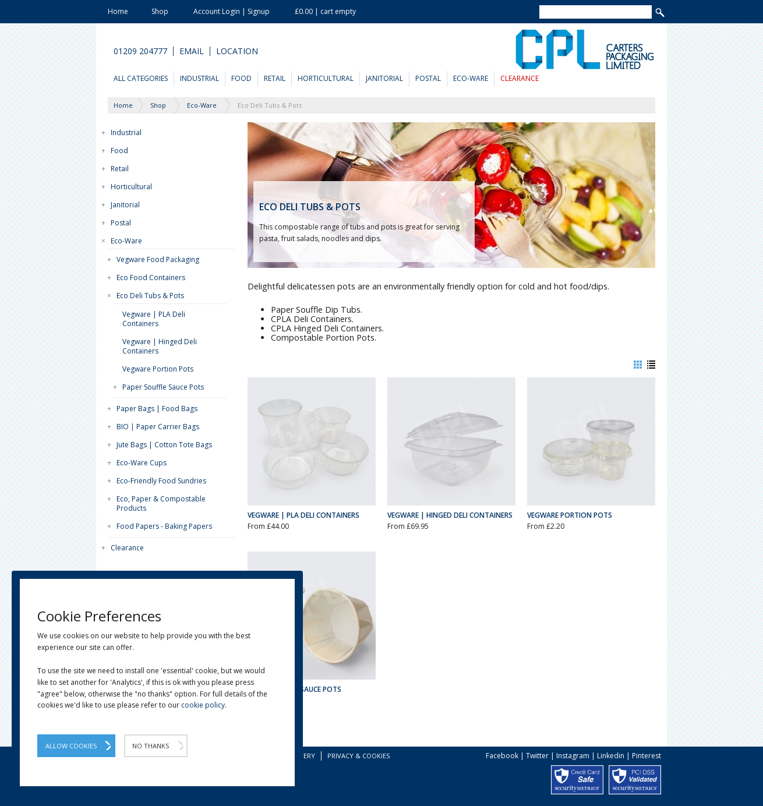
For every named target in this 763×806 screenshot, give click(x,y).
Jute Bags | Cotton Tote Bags (164, 445)
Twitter (537, 756)
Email (191, 51)
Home (118, 11)
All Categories (141, 78)
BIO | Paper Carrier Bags (157, 427)
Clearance (519, 78)
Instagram (572, 756)
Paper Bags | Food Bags (156, 408)
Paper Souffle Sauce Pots (163, 387)
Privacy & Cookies (358, 755)
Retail (274, 78)
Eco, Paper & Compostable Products (161, 503)
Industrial (199, 78)
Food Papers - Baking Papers (164, 526)
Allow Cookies (71, 745)
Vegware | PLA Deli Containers (153, 318)
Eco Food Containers (150, 277)
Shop (159, 11)
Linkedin (610, 756)
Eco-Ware (470, 78)
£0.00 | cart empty (325, 11)
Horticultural (326, 78)
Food (241, 78)
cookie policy (203, 705)
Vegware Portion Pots (157, 369)
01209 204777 (140, 51)
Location (237, 51)
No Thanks (150, 745)
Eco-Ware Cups (141, 463)
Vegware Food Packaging (157, 259)
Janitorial (384, 78)
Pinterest (646, 756)
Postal (428, 78)
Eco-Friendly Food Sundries (161, 481)
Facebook (502, 756)
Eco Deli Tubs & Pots (150, 296)
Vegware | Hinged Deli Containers (159, 346)
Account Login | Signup (231, 11)
